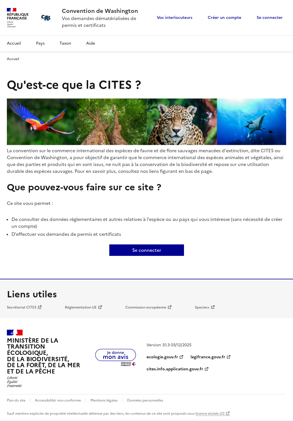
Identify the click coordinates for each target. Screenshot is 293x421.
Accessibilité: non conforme (58, 400)
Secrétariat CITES (21, 307)
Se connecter (270, 18)
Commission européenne (145, 307)
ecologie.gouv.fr (162, 357)
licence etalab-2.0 (209, 413)
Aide (90, 43)
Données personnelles (145, 400)
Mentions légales (104, 400)
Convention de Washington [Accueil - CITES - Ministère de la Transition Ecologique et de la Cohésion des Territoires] (100, 11)
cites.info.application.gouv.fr (174, 369)
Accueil (14, 43)
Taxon (65, 43)
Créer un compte (224, 18)
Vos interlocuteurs (174, 18)
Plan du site (16, 400)
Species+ (202, 307)
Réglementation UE (81, 307)
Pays (40, 43)
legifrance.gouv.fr (208, 357)
